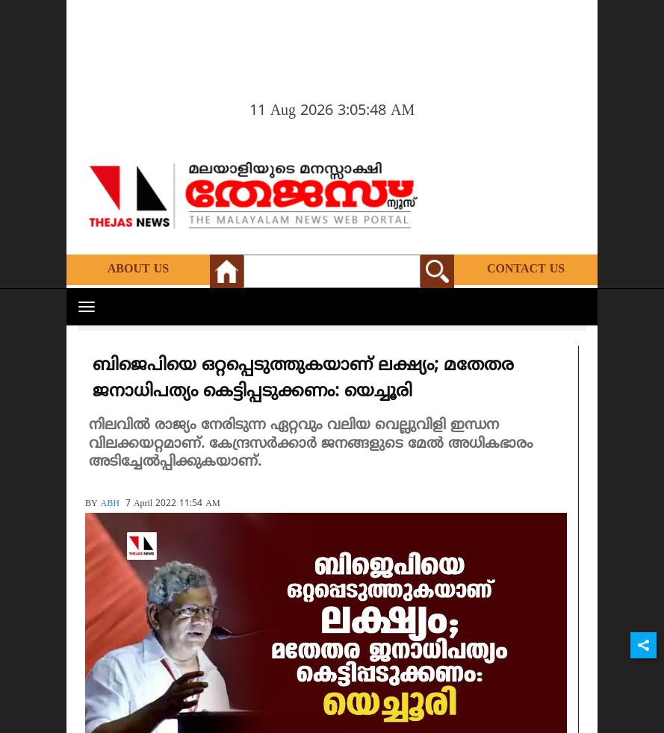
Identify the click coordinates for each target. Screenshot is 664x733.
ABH (110, 504)
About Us (138, 269)
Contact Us (526, 269)
